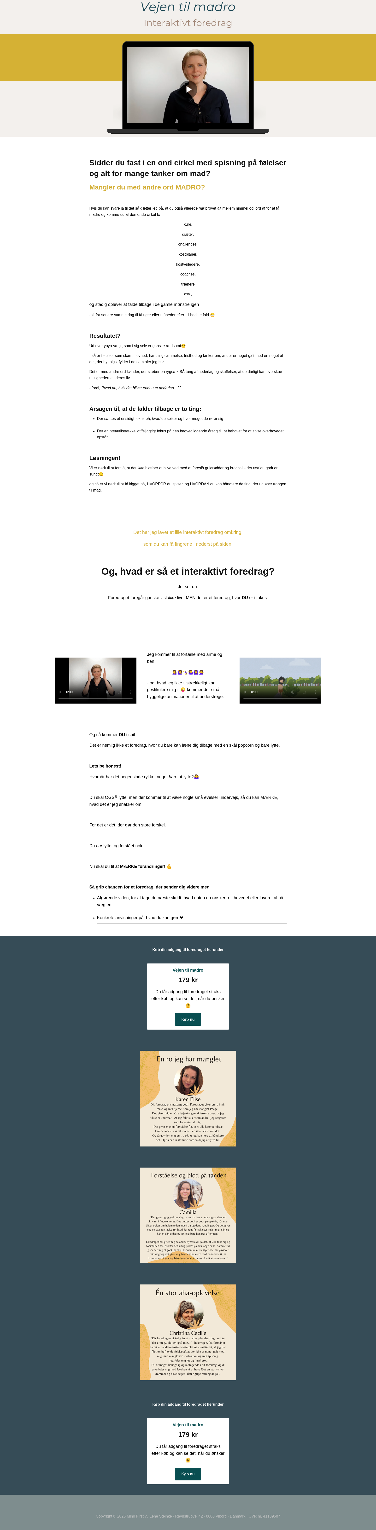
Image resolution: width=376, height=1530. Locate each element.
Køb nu (187, 1019)
